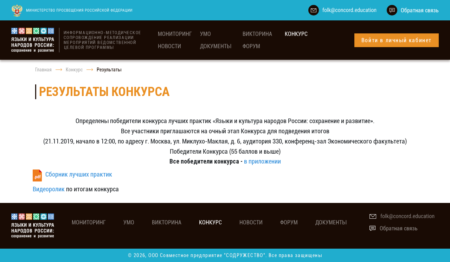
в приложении (262, 161)
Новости (169, 46)
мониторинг (175, 34)
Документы (215, 46)
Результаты (109, 69)
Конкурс (296, 34)
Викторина (257, 34)
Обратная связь (420, 10)
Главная (43, 69)
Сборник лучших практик (78, 174)
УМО (205, 34)
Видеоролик (49, 189)
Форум (251, 46)
